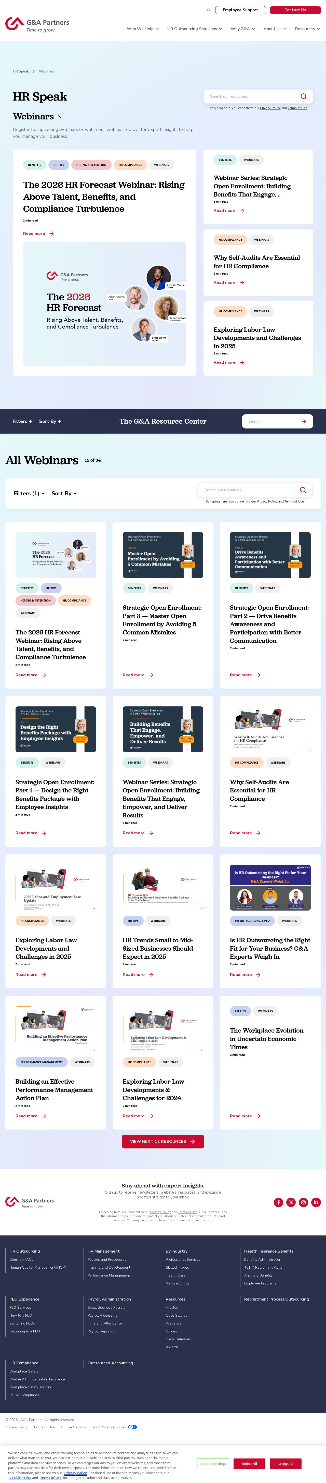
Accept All (285, 1463)
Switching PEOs (22, 1323)
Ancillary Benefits (258, 1275)
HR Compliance (23, 1363)
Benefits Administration (262, 1259)
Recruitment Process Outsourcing (276, 1299)
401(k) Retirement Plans (263, 1267)
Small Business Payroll (106, 1307)
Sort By (50, 421)
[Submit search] (303, 96)
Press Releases (178, 1339)
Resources (175, 1299)
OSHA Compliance (24, 1395)
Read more (34, 233)
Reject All (249, 1463)
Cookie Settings (73, 1427)
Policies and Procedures (107, 1259)
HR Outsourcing (24, 1251)
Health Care (175, 1275)
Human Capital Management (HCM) (37, 1267)
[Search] (277, 421)
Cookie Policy (20, 1477)
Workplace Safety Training (30, 1387)
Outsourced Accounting (110, 1363)
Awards (172, 1347)
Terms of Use (297, 108)
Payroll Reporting (101, 1331)
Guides (171, 1331)
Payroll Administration (109, 1299)
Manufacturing (177, 1283)
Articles (172, 1307)
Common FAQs (21, 1259)
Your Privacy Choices (114, 1427)
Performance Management (109, 1275)
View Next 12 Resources (158, 1141)
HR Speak (21, 71)
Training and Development (109, 1267)
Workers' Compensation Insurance (37, 1379)
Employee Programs (260, 1283)
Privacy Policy (270, 108)
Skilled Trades (177, 1267)
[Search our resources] (258, 96)
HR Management (104, 1251)
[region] (163, 1464)
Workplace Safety (23, 1371)
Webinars (173, 1323)
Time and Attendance (105, 1323)
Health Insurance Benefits (269, 1251)
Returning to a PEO (24, 1331)
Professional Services (183, 1259)
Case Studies (176, 1315)
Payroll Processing (102, 1315)
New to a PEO (20, 1315)
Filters (22, 421)
